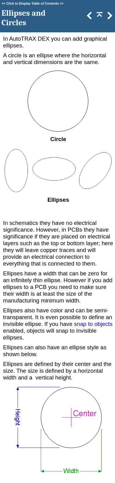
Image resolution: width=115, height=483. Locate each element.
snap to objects (93, 324)
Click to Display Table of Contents (32, 3)
